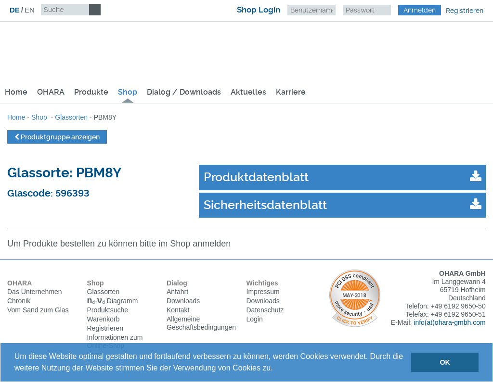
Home (16, 92)
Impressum (263, 292)
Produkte (91, 92)
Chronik (18, 301)
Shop (127, 92)
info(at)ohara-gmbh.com (449, 322)
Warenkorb (103, 320)
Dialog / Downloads (184, 92)
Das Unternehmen (34, 292)
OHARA (51, 92)
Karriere (291, 92)
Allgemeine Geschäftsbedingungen (201, 323)
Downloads (183, 301)
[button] (276, 369)
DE (15, 10)
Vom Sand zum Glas (38, 310)
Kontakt (178, 310)
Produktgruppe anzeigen (57, 137)
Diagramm (112, 302)
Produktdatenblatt (256, 177)
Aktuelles (248, 92)
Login (254, 319)
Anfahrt (177, 292)
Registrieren (464, 10)
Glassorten (71, 117)
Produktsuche (108, 311)
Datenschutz (265, 310)
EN (30, 10)
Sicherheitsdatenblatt (265, 205)
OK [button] (445, 362)
